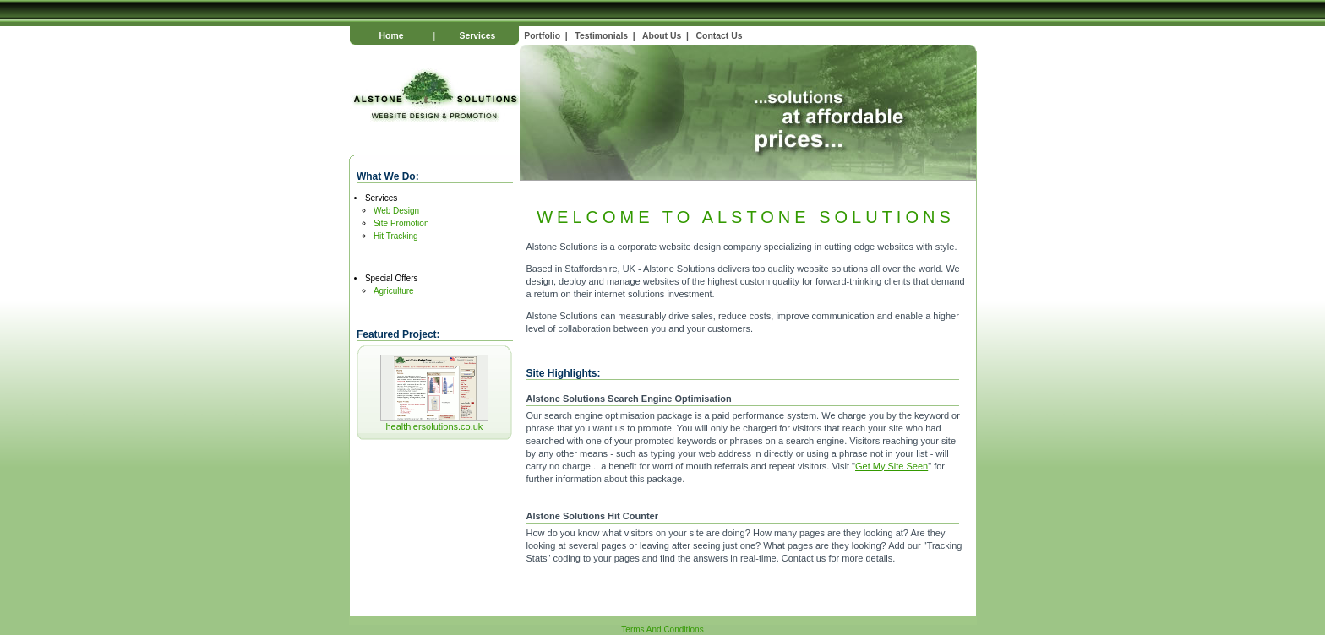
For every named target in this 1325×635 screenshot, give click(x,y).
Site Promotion (401, 223)
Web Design (396, 210)
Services (477, 36)
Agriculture (394, 291)
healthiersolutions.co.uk (434, 426)
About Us (661, 36)
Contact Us (719, 36)
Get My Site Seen (891, 466)
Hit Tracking (396, 236)
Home (391, 36)
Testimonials (601, 36)
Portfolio (542, 36)
